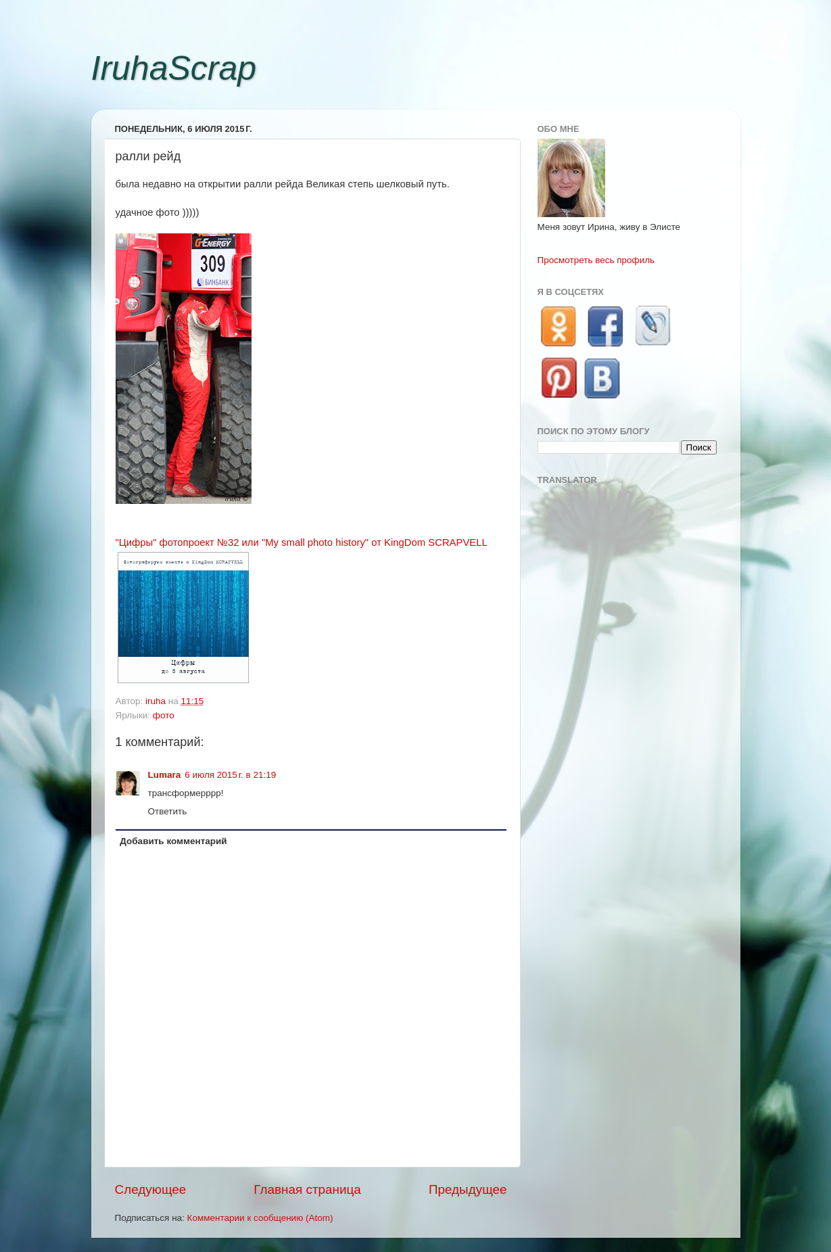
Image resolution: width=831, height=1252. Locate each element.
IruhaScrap (174, 68)
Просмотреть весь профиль (596, 260)
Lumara (164, 775)
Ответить (167, 811)
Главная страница (307, 1189)
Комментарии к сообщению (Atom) (260, 1218)
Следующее (151, 1189)
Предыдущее (468, 1189)
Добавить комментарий (173, 841)
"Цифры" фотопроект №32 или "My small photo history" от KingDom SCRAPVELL (302, 542)
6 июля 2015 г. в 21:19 (230, 775)
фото (163, 715)
